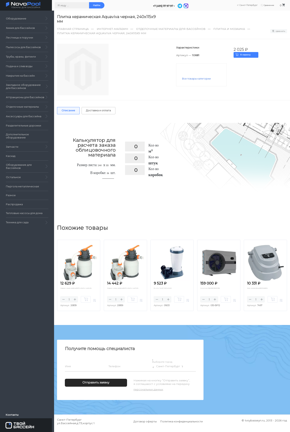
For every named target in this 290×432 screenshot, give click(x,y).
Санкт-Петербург (170, 370)
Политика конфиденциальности (181, 425)
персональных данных (148, 392)
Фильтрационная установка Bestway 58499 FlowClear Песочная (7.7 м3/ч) (124, 293)
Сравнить (277, 31)
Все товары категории (197, 78)
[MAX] (188, 5)
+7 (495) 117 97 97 (165, 6)
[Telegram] (182, 6)
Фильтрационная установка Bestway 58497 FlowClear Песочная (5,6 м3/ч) (77, 293)
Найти (98, 5)
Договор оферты (145, 425)
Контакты (12, 414)
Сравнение (267, 5)
